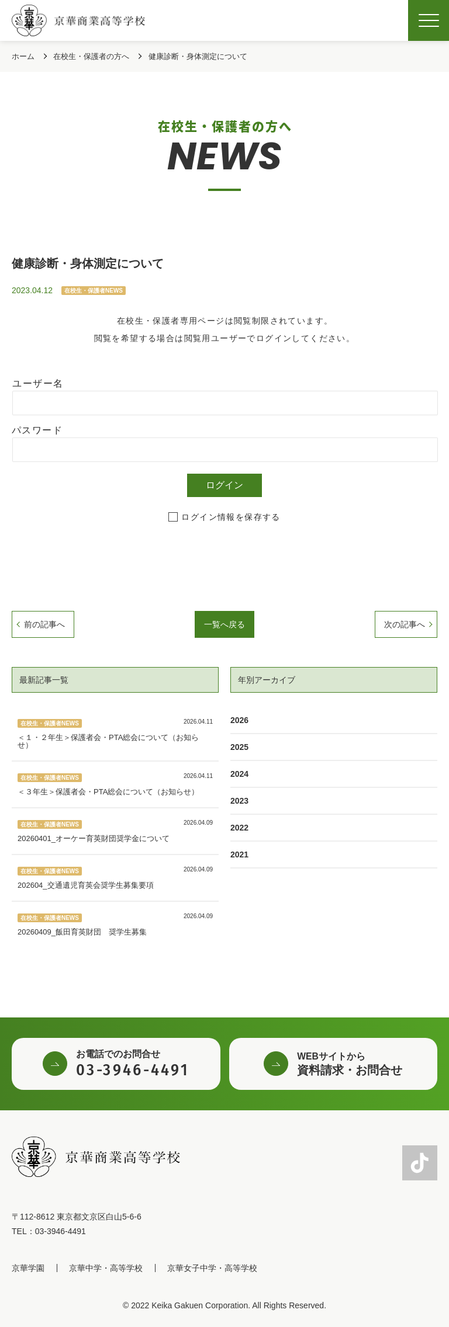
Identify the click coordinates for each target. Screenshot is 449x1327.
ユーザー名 (37, 383)
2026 (239, 720)
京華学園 (28, 1268)
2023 (239, 800)
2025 (239, 747)
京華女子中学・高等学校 (212, 1268)
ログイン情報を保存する (230, 517)
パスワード (37, 430)
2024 (239, 774)
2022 (239, 827)
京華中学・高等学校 (106, 1268)
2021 (239, 854)
